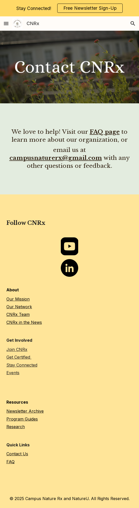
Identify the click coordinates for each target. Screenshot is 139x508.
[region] (69, 8)
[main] (69, 67)
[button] (6, 23)
